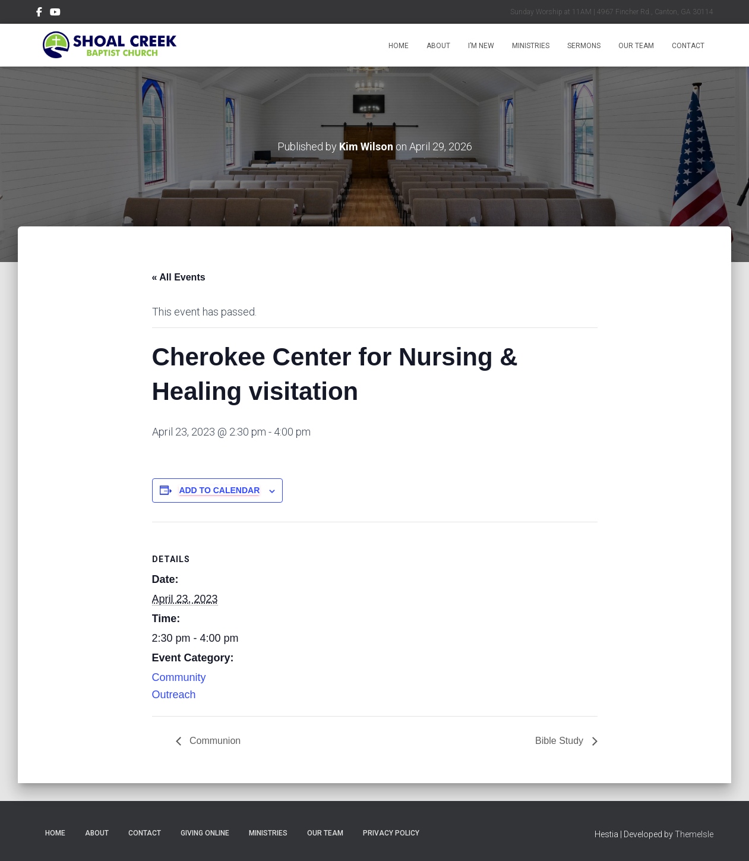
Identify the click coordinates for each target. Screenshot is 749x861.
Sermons (584, 46)
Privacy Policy (391, 833)
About (438, 46)
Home (398, 46)
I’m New (481, 46)
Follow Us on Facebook (39, 13)
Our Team (636, 46)
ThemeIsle (694, 834)
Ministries (530, 46)
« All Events (179, 277)
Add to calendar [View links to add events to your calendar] (219, 490)
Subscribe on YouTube (55, 13)
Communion (214, 741)
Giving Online (205, 833)
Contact (688, 46)
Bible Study (560, 741)
